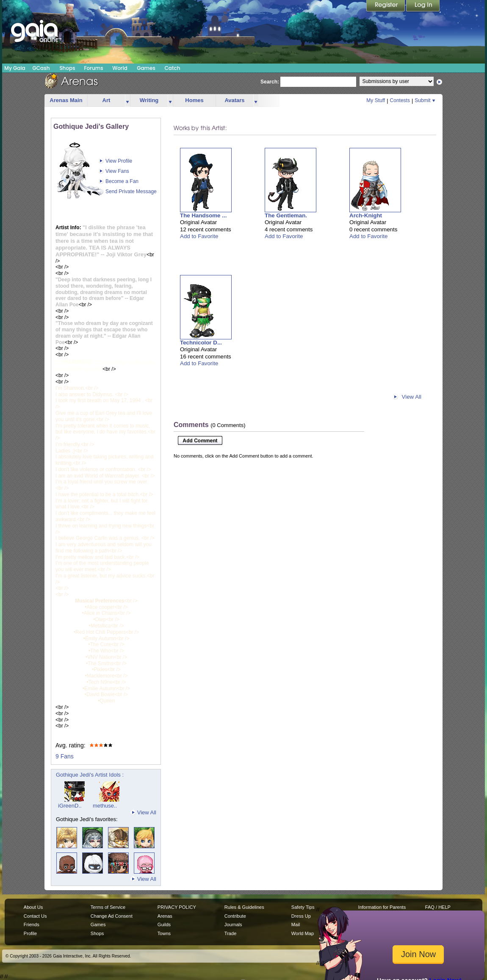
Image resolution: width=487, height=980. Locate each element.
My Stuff (375, 100)
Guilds (164, 924)
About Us (33, 907)
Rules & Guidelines (244, 907)
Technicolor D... (201, 342)
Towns (164, 933)
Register (386, 6)
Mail (295, 924)
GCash (41, 68)
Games (146, 68)
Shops (67, 68)
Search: (269, 82)
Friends (31, 924)
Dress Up (301, 916)
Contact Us (35, 916)
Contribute (235, 916)
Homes (194, 100)
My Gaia (14, 68)
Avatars (234, 100)
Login (423, 6)
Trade (230, 933)
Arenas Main (66, 100)
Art (106, 100)
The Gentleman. (286, 215)
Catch (172, 68)
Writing (149, 100)
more (127, 100)
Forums (93, 68)
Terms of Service (108, 907)
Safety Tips (303, 907)
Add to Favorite (199, 236)
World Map (302, 933)
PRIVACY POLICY (177, 907)
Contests (400, 100)
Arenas (165, 916)
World (119, 68)
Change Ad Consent (112, 916)
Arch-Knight (365, 215)
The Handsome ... (203, 215)
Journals (233, 924)
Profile (30, 933)
